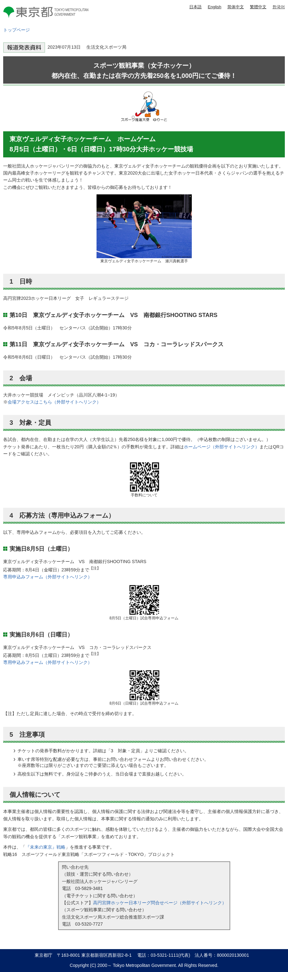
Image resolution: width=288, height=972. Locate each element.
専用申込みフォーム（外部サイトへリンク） (47, 576)
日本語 (195, 6)
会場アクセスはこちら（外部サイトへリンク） (54, 401)
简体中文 (235, 6)
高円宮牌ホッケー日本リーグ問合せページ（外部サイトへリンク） (159, 902)
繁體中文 (258, 6)
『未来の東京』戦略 (45, 847)
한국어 (278, 6)
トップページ (16, 29)
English (214, 6)
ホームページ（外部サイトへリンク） (221, 446)
